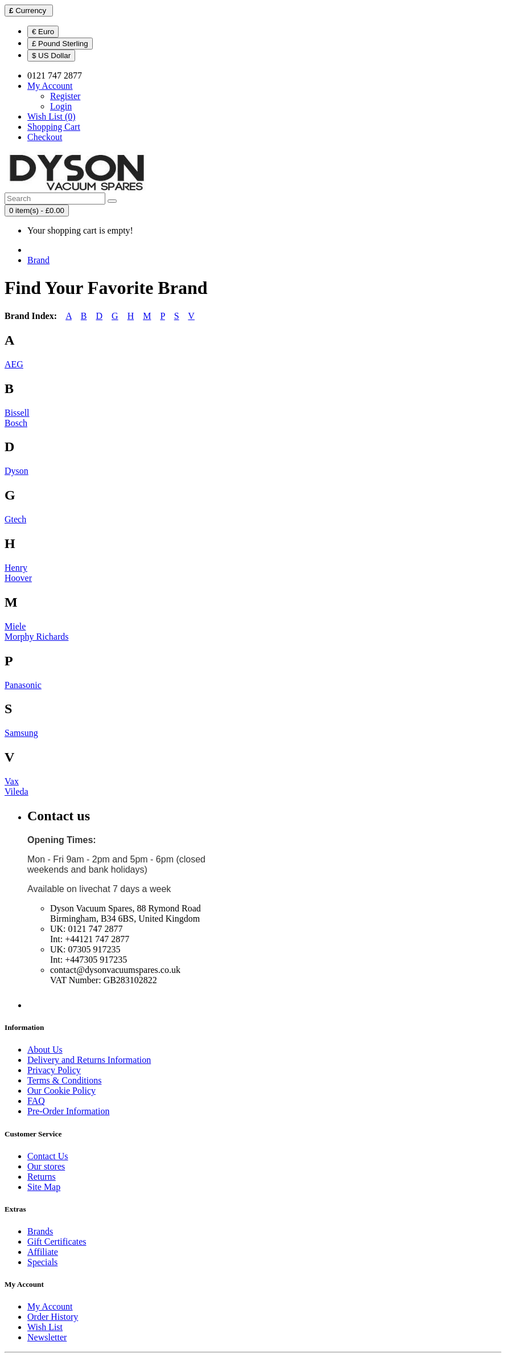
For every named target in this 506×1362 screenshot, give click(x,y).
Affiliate (42, 1252)
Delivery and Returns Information (89, 1060)
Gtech (15, 519)
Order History (52, 1317)
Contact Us (47, 1156)
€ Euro (43, 31)
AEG (14, 364)
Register (65, 96)
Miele (15, 626)
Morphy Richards (36, 636)
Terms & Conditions (64, 1080)
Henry (16, 567)
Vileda (16, 791)
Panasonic (23, 685)
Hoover (18, 578)
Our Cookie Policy (61, 1090)
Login (61, 106)
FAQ (36, 1101)
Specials (42, 1262)
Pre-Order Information (68, 1111)
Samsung (21, 733)
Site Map (43, 1187)
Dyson (16, 471)
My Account (50, 1306)
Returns (41, 1176)
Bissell (17, 413)
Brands (40, 1231)
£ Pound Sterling (60, 43)
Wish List (45, 1327)
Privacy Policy (54, 1070)
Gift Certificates (57, 1241)
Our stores (46, 1166)
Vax (12, 781)
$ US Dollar (51, 55)
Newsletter (47, 1337)
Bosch (16, 423)
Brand (38, 260)
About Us (45, 1049)
